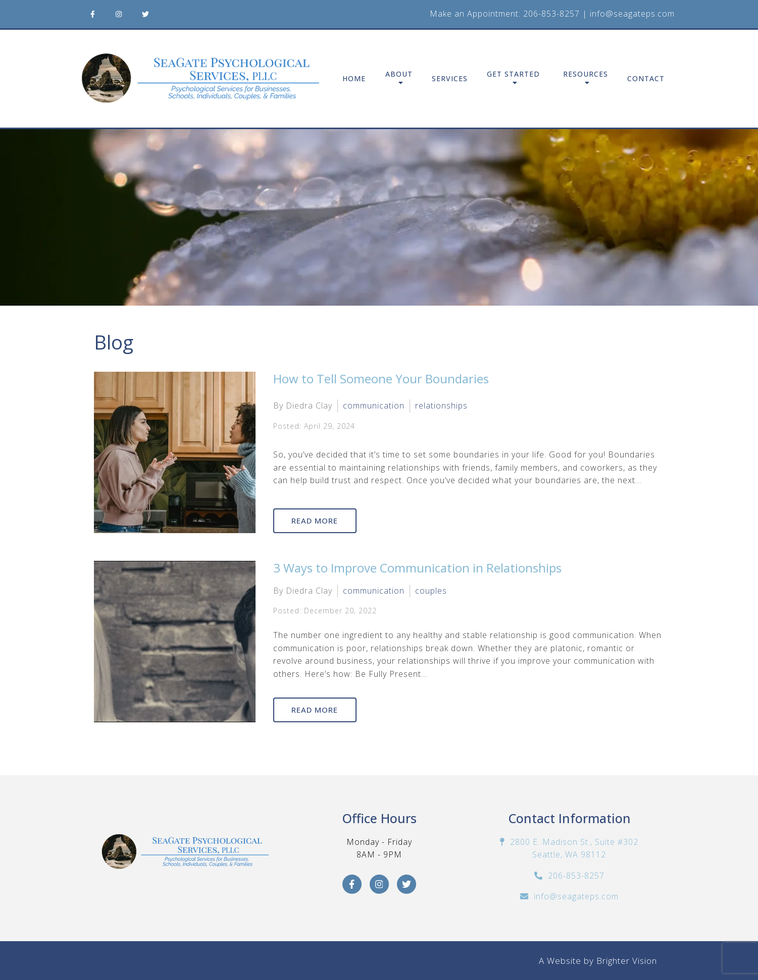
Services (450, 79)
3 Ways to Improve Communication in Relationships (417, 567)
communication (374, 405)
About (399, 74)
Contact (646, 79)
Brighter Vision (626, 960)
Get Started (513, 74)
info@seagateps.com (632, 13)
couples (431, 590)
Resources (585, 74)
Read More (315, 520)
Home (354, 79)
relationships (441, 405)
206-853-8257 (551, 13)
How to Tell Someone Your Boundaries (381, 378)
